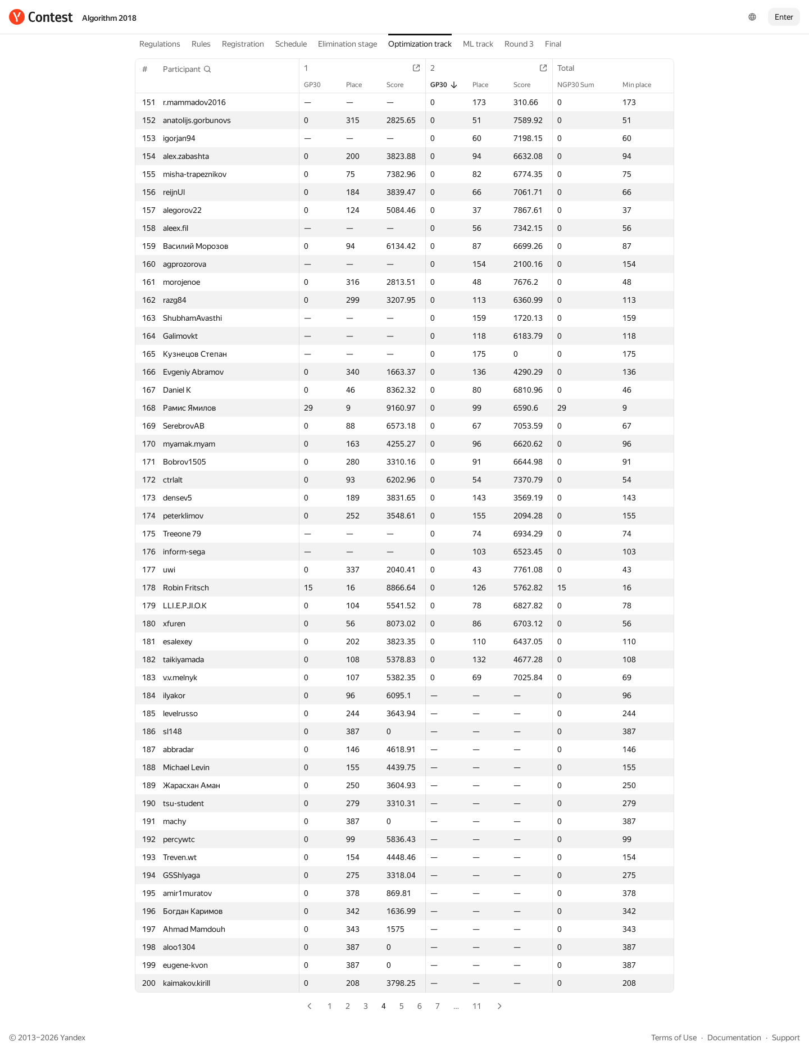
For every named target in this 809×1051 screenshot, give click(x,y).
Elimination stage (347, 43)
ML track (478, 43)
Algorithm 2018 (109, 17)
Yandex (72, 1037)
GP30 (318, 84)
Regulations (159, 43)
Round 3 (519, 43)
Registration (243, 43)
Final (553, 43)
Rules (201, 43)
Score (401, 84)
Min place (642, 84)
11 (476, 1006)
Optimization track (420, 43)
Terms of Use (674, 1037)
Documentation (734, 1037)
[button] (187, 69)
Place (359, 84)
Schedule (291, 43)
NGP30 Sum (581, 84)
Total (571, 68)
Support (786, 1037)
